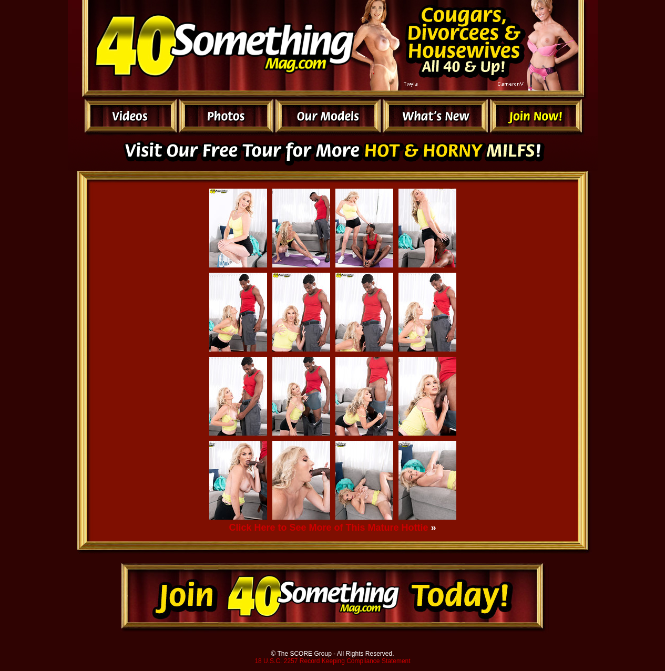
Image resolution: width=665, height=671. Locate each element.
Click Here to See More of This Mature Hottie (328, 527)
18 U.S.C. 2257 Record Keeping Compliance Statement (332, 661)
